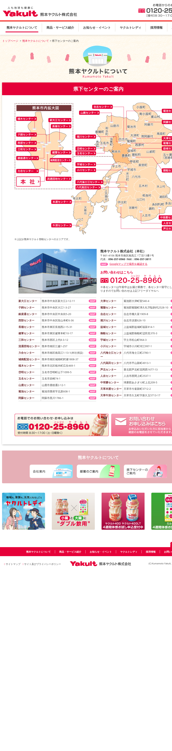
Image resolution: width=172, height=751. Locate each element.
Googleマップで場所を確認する (129, 264)
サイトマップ (12, 564)
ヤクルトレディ (130, 27)
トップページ (10, 41)
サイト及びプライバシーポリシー (42, 564)
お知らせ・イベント (97, 27)
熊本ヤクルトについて (22, 27)
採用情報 (156, 27)
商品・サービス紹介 (60, 27)
